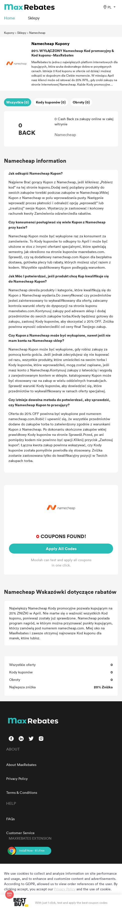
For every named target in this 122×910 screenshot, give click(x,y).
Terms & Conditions (21, 792)
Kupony (9, 32)
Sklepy (21, 32)
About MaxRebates (21, 764)
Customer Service (20, 832)
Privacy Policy (17, 778)
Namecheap (37, 32)
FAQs (10, 818)
